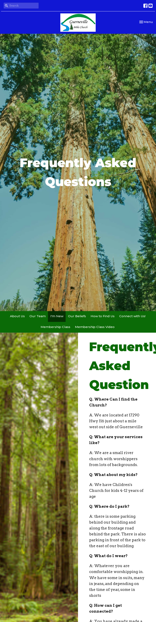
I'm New (56, 316)
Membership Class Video (95, 327)
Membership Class (55, 327)
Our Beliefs (77, 316)
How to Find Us (103, 316)
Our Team (37, 316)
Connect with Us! (132, 316)
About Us (17, 316)
